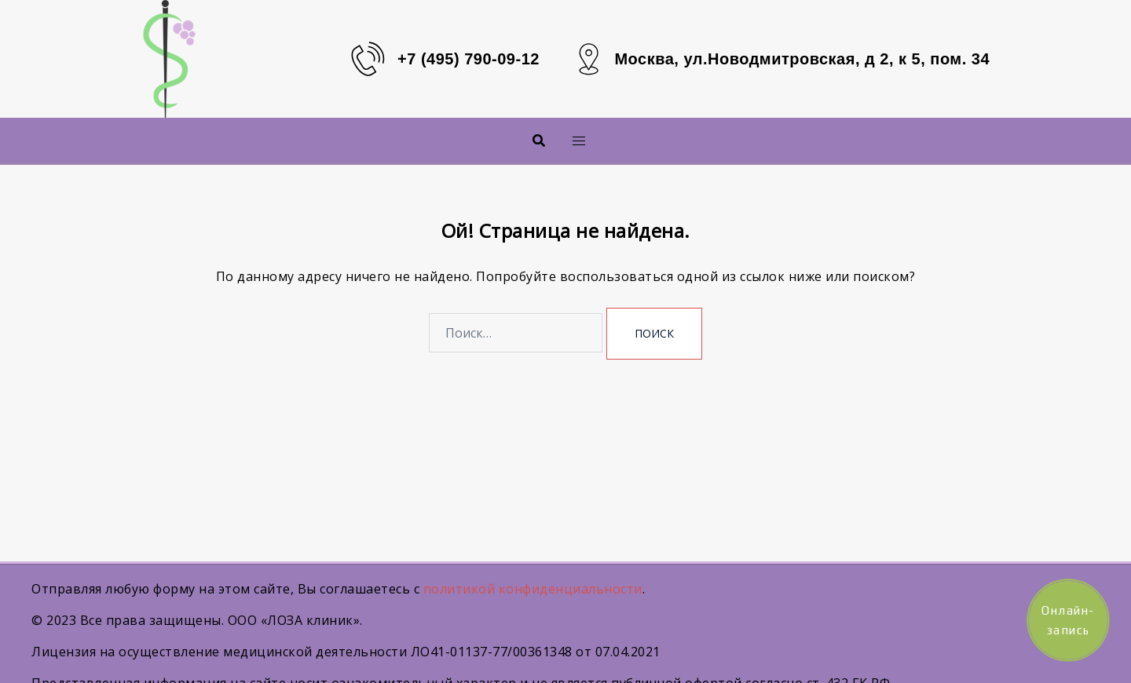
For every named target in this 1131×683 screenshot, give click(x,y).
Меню (553, 140)
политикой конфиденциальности (532, 588)
